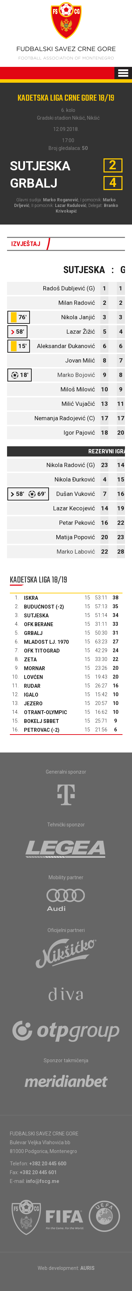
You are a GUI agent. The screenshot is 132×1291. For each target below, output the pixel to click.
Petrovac (37, 730)
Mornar (34, 668)
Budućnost (39, 607)
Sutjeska (36, 615)
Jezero (33, 703)
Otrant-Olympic (45, 712)
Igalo (31, 695)
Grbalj (33, 633)
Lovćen (33, 677)
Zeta (30, 659)
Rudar (32, 686)
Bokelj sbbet (41, 721)
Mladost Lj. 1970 (46, 642)
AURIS (87, 1268)
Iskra (31, 598)
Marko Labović (76, 551)
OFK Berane (38, 624)
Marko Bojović (76, 374)
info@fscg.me (42, 1181)
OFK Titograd (42, 651)
